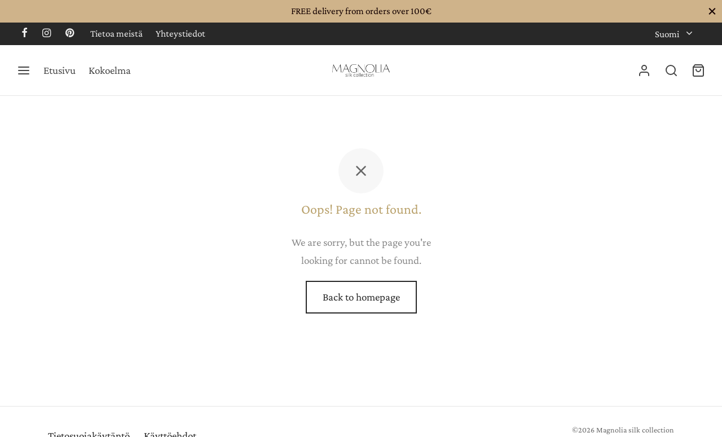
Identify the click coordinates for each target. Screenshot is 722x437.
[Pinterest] (69, 34)
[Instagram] (46, 34)
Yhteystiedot (180, 33)
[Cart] (698, 70)
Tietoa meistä (116, 33)
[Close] (712, 11)
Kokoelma (110, 70)
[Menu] (23, 70)
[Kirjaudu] (644, 70)
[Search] (671, 70)
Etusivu (59, 70)
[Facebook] (24, 34)
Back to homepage (361, 297)
